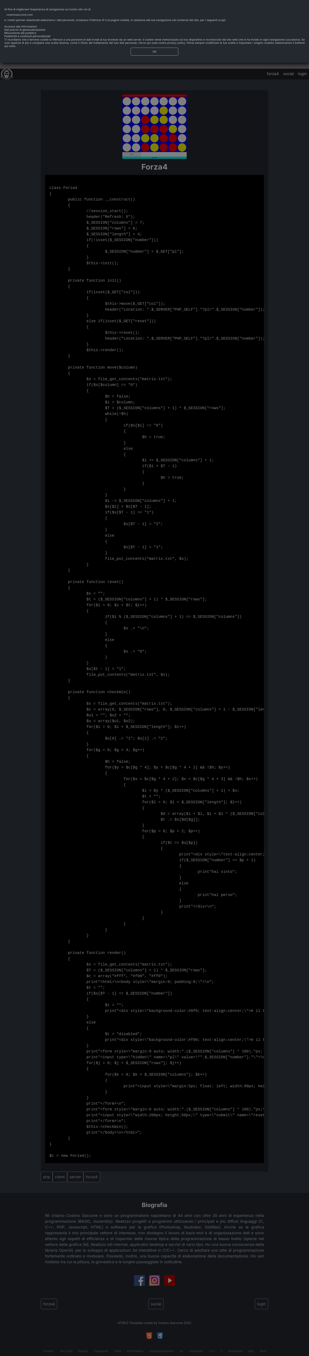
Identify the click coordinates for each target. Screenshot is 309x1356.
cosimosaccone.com (19, 14)
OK (154, 51)
